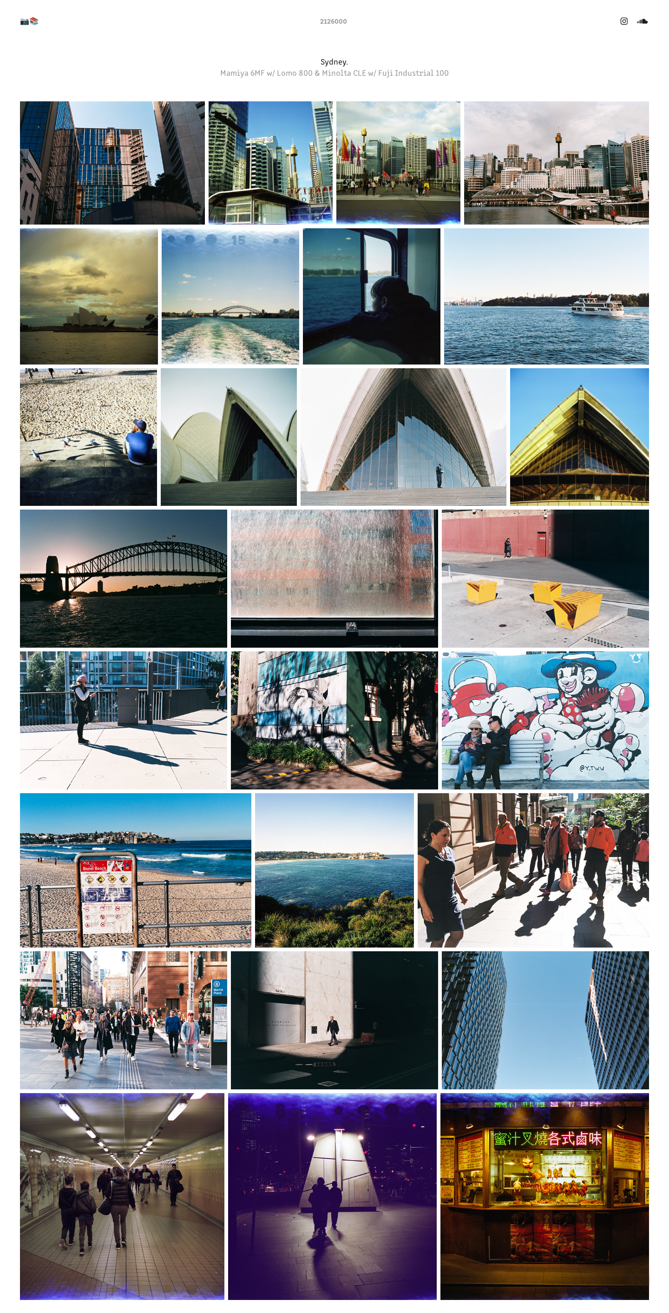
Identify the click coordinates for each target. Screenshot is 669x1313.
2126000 (333, 21)
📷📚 (29, 21)
